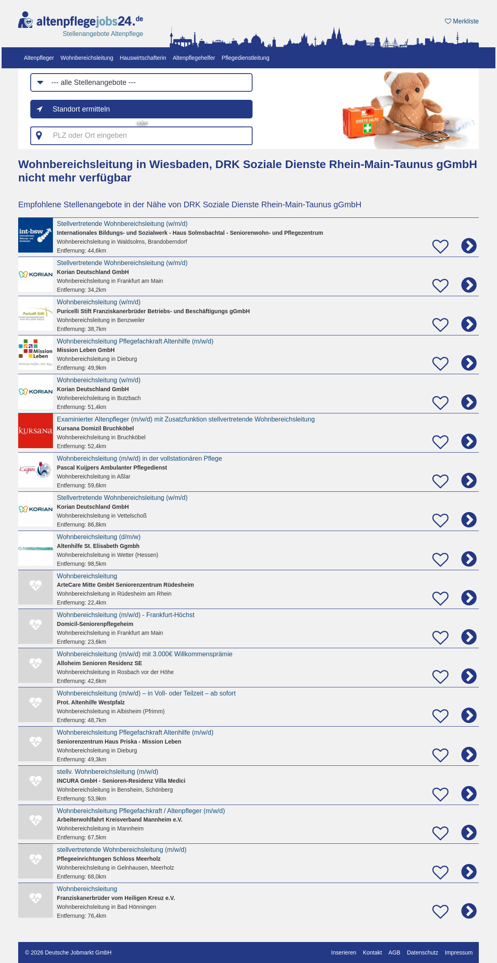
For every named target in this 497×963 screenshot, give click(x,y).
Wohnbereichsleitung (87, 58)
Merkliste (462, 21)
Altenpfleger (39, 58)
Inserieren (343, 952)
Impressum (459, 952)
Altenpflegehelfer (194, 58)
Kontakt (372, 952)
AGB (394, 952)
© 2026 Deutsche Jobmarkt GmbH (68, 952)
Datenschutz (422, 952)
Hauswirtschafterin (143, 58)
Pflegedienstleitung (245, 58)
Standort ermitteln (81, 109)
